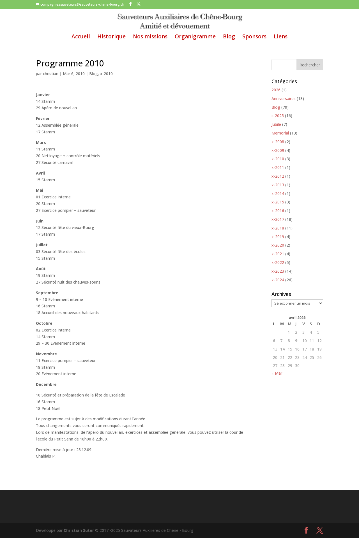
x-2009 (277, 150)
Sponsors (254, 37)
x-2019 (277, 236)
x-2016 (277, 210)
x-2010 (106, 73)
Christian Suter (79, 530)
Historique (111, 37)
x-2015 (277, 202)
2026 (275, 89)
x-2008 (277, 141)
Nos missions (150, 37)
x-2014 (277, 193)
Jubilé (276, 124)
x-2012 (277, 176)
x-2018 (277, 228)
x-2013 (277, 184)
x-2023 (277, 271)
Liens (280, 37)
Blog (229, 37)
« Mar (276, 373)
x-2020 (277, 245)
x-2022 (277, 262)
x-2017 (277, 219)
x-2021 (277, 253)
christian (50, 73)
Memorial (280, 133)
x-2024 (277, 279)
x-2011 (277, 167)
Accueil (81, 37)
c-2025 (277, 115)
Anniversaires (283, 98)
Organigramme (195, 37)
